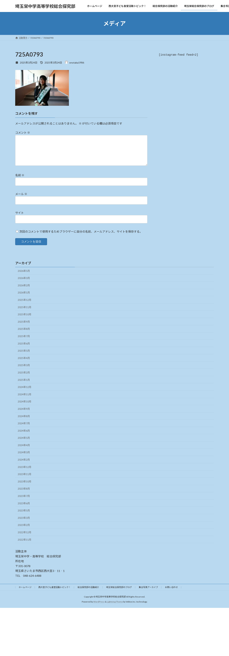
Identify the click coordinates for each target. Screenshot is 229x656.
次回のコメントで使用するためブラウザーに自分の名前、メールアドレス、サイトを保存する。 (80, 237)
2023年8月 (24, 494)
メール (21, 199)
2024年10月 (24, 407)
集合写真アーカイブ (148, 593)
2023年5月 (24, 516)
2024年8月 (24, 421)
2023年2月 (24, 530)
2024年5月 (24, 443)
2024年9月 (24, 414)
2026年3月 (24, 283)
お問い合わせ (171, 593)
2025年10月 (24, 320)
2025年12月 (24, 305)
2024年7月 (24, 429)
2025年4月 (24, 363)
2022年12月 (24, 538)
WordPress (98, 607)
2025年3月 (24, 370)
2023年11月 (24, 479)
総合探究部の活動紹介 (88, 593)
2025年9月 (24, 327)
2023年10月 (24, 487)
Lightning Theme (115, 607)
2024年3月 (24, 458)
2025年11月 (24, 312)
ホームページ (25, 593)
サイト (19, 218)
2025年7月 (24, 341)
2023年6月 (24, 509)
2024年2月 (24, 465)
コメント (22, 132)
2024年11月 (24, 400)
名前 (19, 181)
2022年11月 (24, 545)
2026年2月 (24, 291)
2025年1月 (24, 385)
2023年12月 (24, 472)
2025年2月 (24, 378)
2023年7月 (24, 501)
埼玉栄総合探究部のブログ (119, 593)
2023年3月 (24, 523)
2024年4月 (24, 450)
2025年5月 (24, 356)
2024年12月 (24, 392)
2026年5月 (24, 276)
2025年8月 (24, 334)
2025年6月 (24, 349)
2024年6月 (24, 436)
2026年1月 (24, 298)
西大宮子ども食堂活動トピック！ (54, 593)
